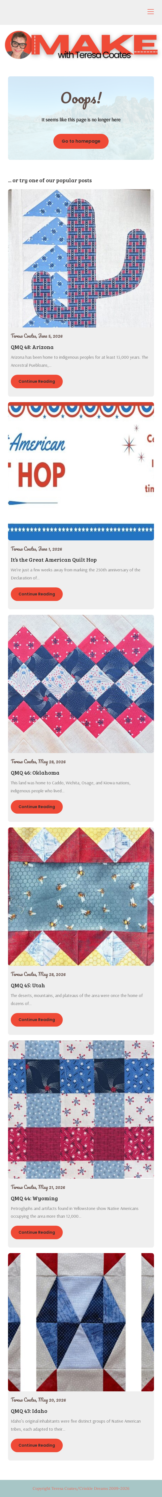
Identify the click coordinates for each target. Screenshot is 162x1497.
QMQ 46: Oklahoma (35, 772)
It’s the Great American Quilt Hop (54, 559)
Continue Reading (37, 381)
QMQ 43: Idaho (29, 1411)
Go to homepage (81, 141)
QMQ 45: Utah (28, 985)
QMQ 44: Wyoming (34, 1198)
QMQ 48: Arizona (32, 347)
